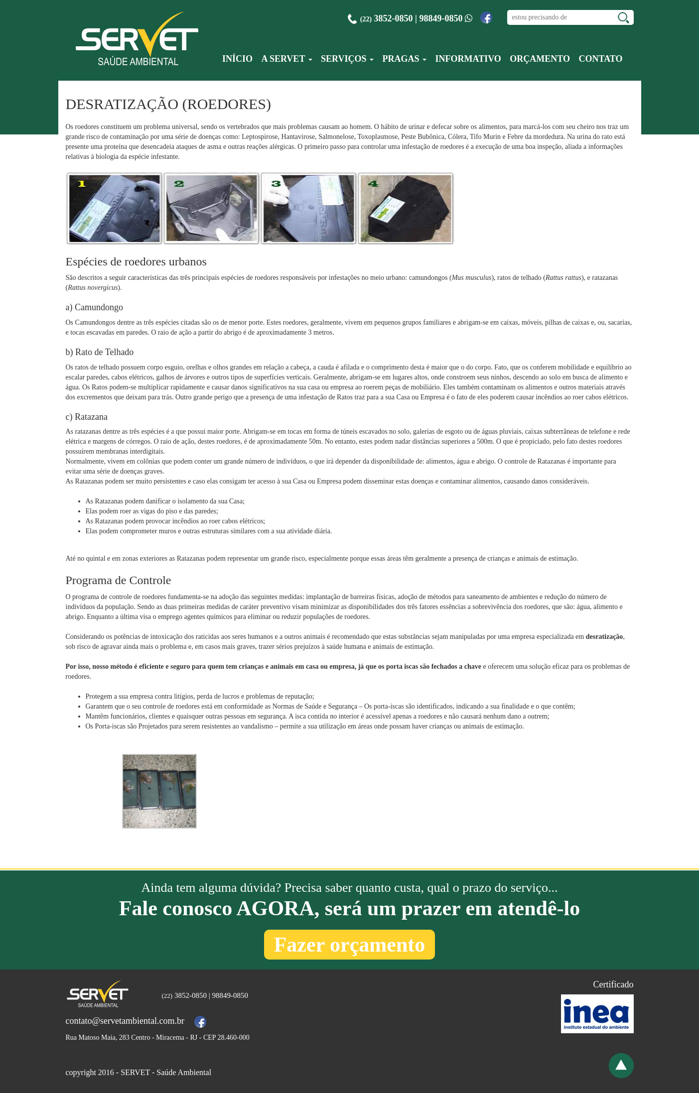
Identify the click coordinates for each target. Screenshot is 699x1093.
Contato (600, 59)
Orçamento (540, 59)
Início (237, 59)
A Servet (286, 59)
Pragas (404, 59)
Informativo (468, 59)
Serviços (347, 59)
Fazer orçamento (349, 944)
